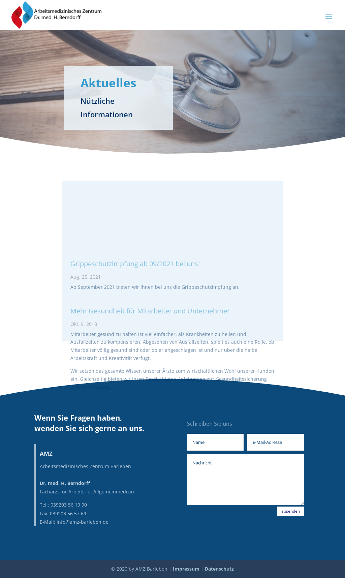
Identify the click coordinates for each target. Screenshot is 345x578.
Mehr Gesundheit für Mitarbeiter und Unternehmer (150, 354)
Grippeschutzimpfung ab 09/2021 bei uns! (135, 307)
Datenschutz (219, 569)
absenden (290, 511)
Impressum (186, 569)
